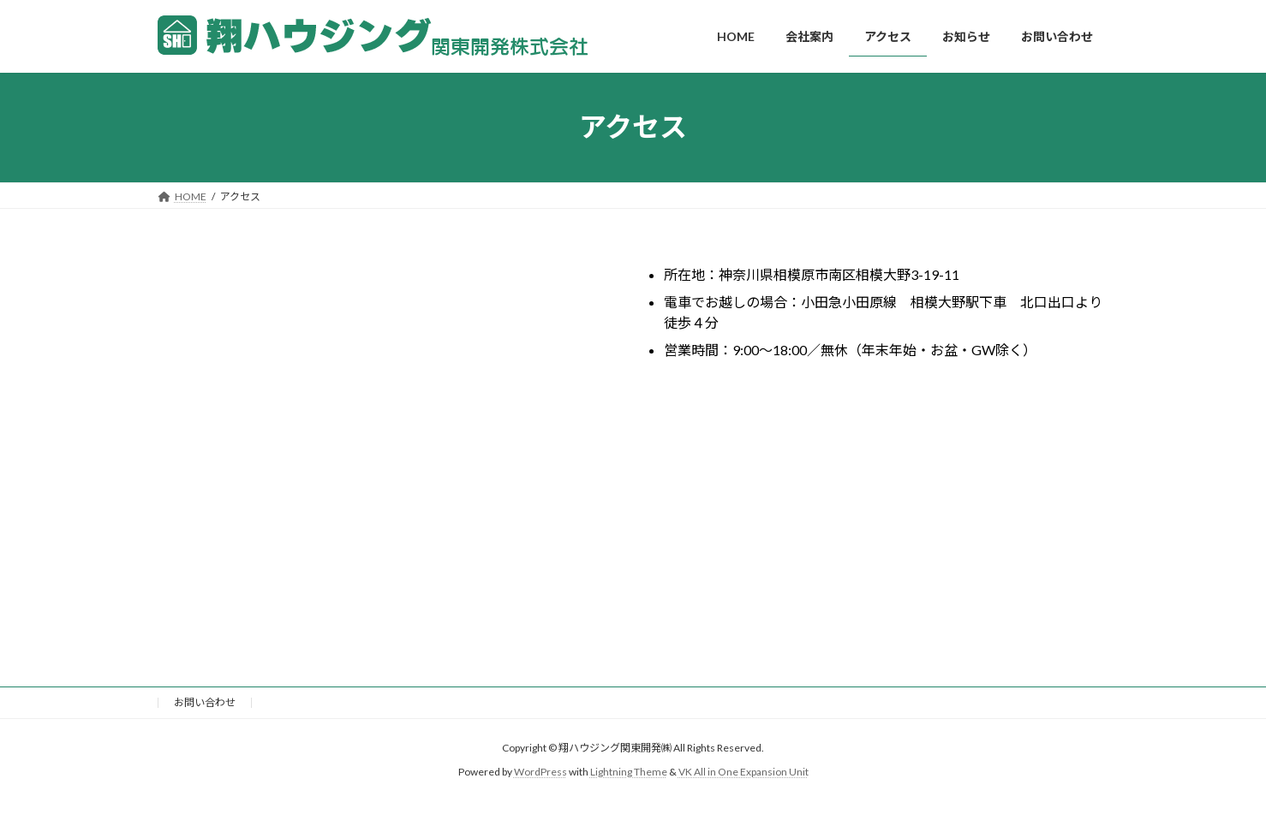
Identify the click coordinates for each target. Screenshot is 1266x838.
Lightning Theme (628, 771)
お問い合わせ (205, 702)
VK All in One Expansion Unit (743, 771)
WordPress (540, 771)
